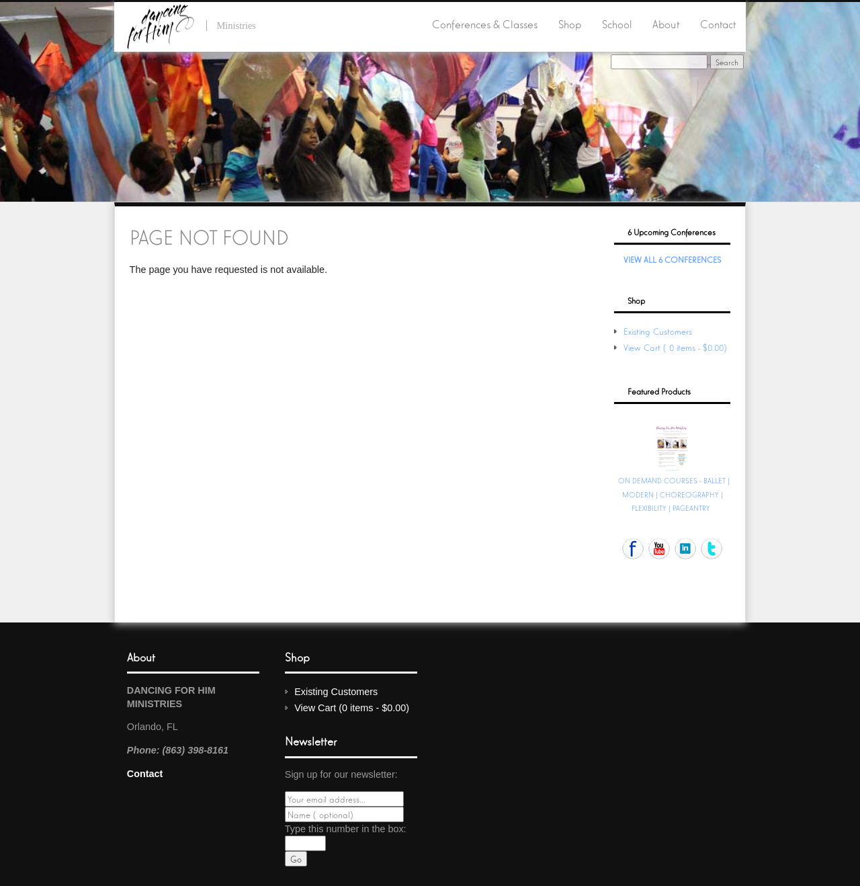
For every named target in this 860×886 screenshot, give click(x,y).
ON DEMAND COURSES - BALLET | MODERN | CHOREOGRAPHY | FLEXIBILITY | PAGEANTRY (674, 493)
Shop (569, 23)
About (665, 23)
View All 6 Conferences (672, 259)
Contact (718, 23)
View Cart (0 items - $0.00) (677, 347)
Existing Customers (658, 331)
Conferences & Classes (485, 23)
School (617, 23)
